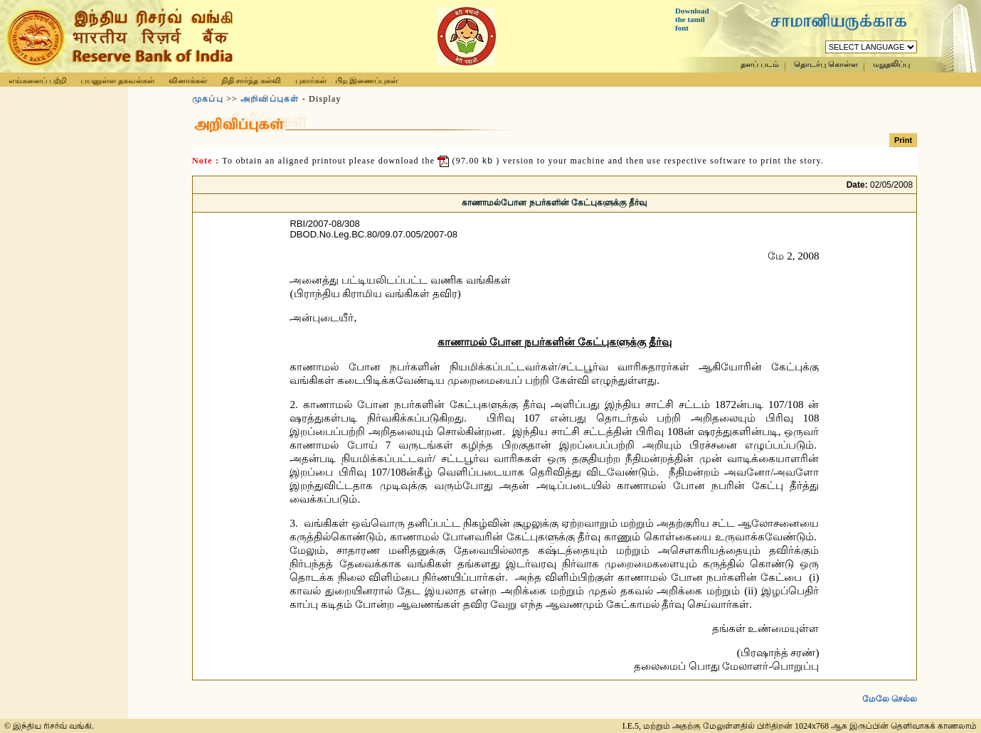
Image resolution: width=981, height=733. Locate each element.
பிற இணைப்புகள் (366, 80)
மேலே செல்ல (889, 699)
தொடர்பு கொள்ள (826, 64)
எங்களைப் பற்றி (37, 80)
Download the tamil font (692, 19)
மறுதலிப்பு (891, 64)
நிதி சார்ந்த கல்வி (251, 80)
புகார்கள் (311, 80)
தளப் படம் (760, 64)
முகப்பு (207, 99)
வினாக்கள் (188, 80)
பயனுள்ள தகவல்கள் (117, 80)
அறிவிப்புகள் (269, 99)
